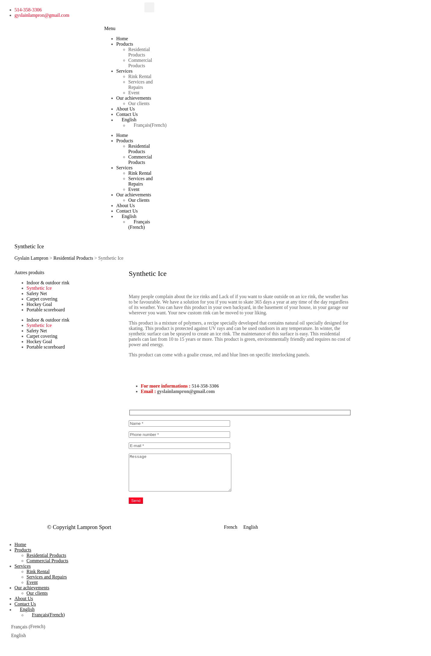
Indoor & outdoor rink (47, 282)
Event (133, 92)
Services (124, 71)
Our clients (138, 103)
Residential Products (139, 52)
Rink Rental (139, 76)
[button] (149, 7)
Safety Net (36, 293)
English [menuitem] (250, 534)
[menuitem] (135, 119)
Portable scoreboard (45, 309)
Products (124, 44)
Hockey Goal (39, 304)
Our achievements (133, 98)
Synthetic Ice (39, 288)
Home (122, 38)
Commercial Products (140, 63)
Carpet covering (41, 298)
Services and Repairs (140, 84)
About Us (125, 108)
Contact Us (127, 114)
